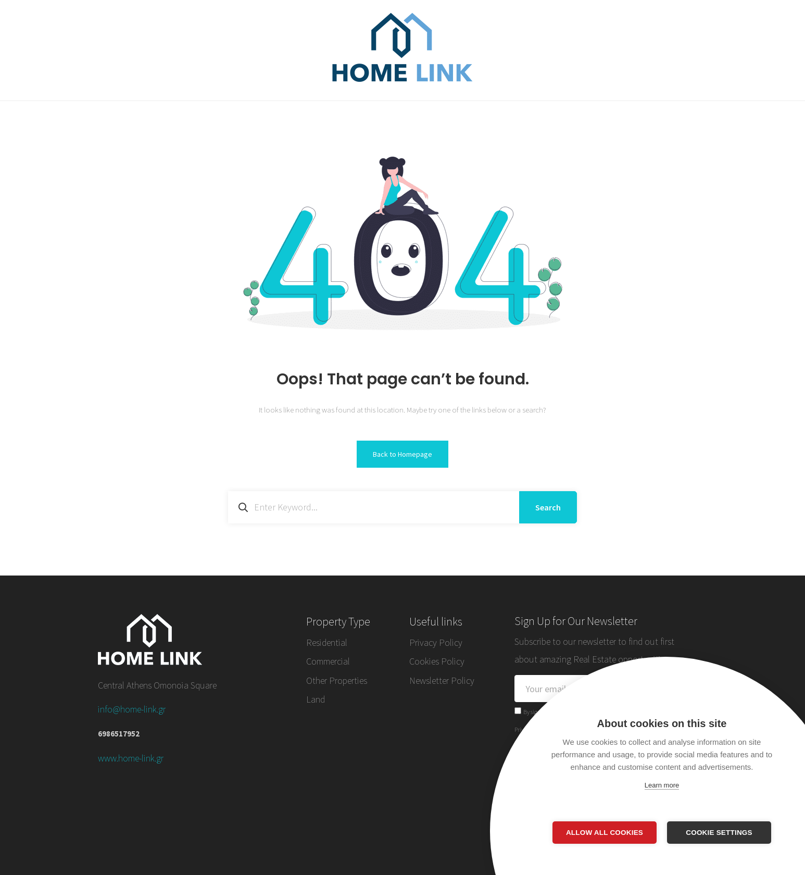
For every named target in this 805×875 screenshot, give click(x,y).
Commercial (328, 661)
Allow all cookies (604, 832)
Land (315, 699)
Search (548, 507)
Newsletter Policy (441, 680)
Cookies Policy (436, 661)
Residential (326, 642)
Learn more (662, 785)
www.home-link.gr (130, 758)
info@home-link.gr (132, 709)
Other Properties (336, 680)
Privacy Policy (435, 642)
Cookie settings (719, 832)
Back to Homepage (402, 454)
